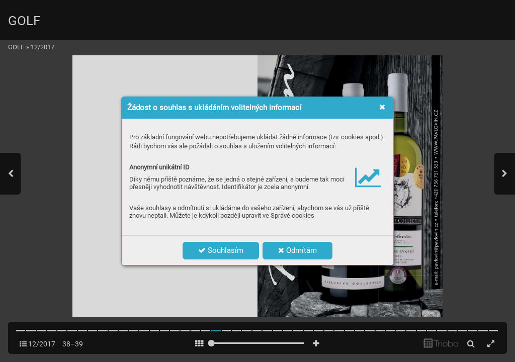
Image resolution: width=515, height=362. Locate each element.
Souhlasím (220, 250)
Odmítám (297, 250)
